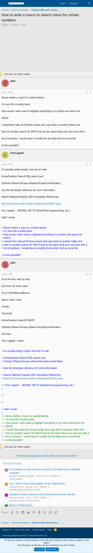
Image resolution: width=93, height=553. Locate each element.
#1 (90, 92)
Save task (70, 455)
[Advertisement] (46, 49)
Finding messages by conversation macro (40, 455)
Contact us (7, 530)
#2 (90, 164)
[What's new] (83, 3)
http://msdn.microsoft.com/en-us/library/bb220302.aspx (31, 203)
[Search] (89, 3)
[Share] (86, 92)
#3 (90, 274)
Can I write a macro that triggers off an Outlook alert (37, 483)
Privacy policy (38, 530)
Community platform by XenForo (25, 536)
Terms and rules (22, 530)
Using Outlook (16, 479)
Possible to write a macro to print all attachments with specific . (43, 494)
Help (49, 530)
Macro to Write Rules (20, 505)
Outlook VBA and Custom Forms (24, 490)
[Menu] (4, 3)
